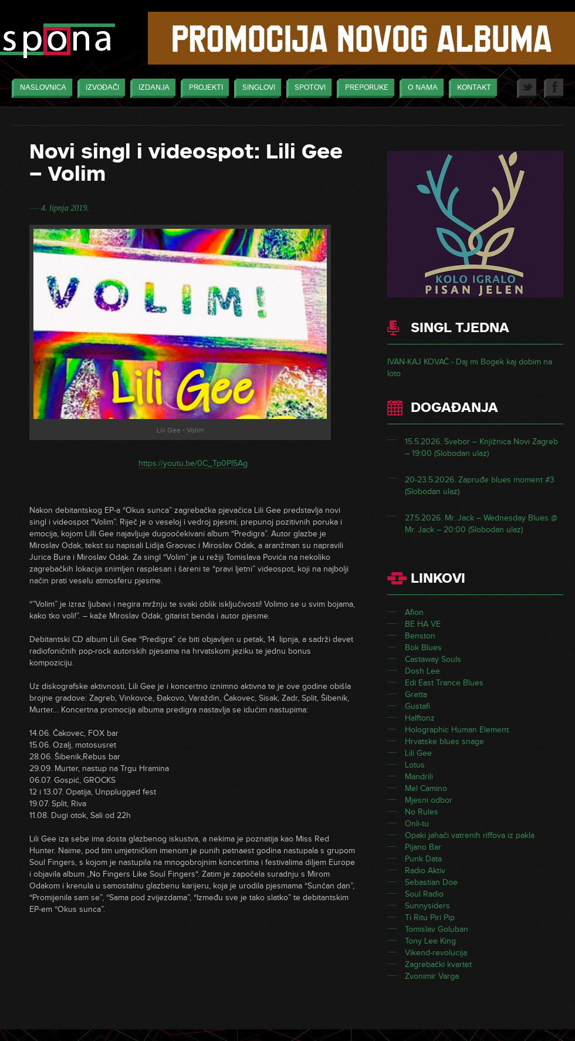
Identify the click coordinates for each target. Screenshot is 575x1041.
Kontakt (471, 88)
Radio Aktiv (425, 870)
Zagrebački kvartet (438, 964)
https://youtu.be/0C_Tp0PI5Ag (193, 463)
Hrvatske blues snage (444, 741)
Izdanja (151, 88)
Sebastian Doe (431, 882)
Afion (414, 612)
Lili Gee (418, 753)
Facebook (553, 88)
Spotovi (307, 88)
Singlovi (255, 88)
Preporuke (363, 88)
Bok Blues (423, 647)
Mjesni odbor (428, 800)
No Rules (421, 811)
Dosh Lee (422, 671)
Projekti (203, 88)
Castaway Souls (433, 659)
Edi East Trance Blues (444, 682)
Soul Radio (424, 894)
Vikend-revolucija (436, 952)
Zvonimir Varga (432, 976)
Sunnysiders (427, 905)
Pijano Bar (423, 847)
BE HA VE (423, 624)
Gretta (416, 694)
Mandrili (419, 776)
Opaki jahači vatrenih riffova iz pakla (470, 835)
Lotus (415, 765)
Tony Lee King (430, 941)
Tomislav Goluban (436, 929)
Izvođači (99, 88)
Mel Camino (426, 788)
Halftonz (420, 718)
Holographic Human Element (457, 729)
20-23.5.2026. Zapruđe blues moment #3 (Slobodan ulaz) (479, 485)
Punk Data (423, 858)
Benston (420, 635)
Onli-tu (417, 823)
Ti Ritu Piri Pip (430, 917)
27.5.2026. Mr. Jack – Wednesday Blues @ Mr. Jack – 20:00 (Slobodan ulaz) (481, 523)
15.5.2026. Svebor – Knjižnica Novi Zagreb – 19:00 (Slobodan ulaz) (481, 447)
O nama (420, 88)
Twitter (526, 88)
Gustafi (417, 706)
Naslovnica (40, 88)
